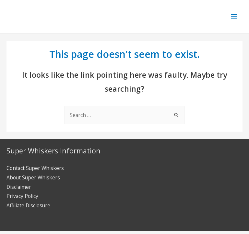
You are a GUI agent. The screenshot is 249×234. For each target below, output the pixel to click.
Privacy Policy (22, 196)
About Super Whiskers (33, 177)
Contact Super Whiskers (35, 168)
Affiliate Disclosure (28, 205)
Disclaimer (18, 186)
